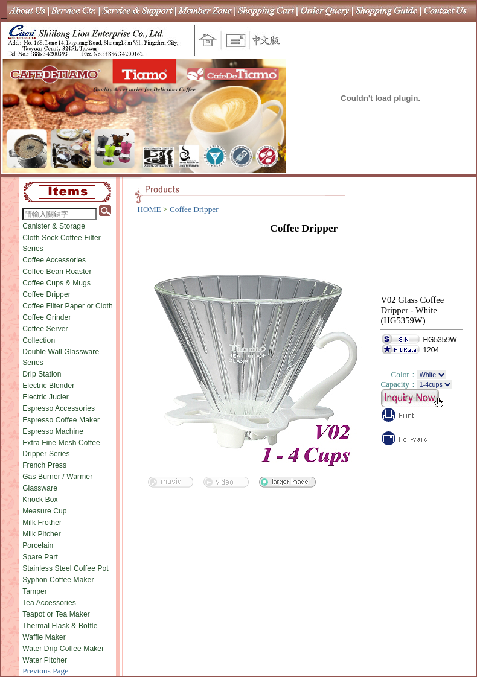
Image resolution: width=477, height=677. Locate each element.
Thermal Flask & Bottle (59, 625)
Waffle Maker (44, 637)
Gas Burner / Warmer (57, 476)
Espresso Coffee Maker (61, 420)
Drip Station (41, 374)
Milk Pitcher (41, 534)
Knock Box (40, 499)
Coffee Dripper (46, 294)
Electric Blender (48, 385)
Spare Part (40, 557)
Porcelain (37, 545)
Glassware (39, 488)
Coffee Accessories (54, 260)
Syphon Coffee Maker (58, 580)
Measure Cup (44, 511)
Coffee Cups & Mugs (56, 283)
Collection (38, 340)
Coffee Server (45, 329)
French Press (44, 465)
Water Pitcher (44, 660)
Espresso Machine (52, 431)
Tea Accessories (49, 603)
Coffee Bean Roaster (56, 271)
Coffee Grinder (46, 317)
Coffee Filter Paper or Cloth (67, 306)
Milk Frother (42, 522)
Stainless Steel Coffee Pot (65, 568)
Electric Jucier (45, 397)
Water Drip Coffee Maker (63, 648)
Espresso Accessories (58, 408)
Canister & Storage (53, 226)
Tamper (34, 591)
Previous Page (45, 670)
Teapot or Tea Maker (56, 614)
